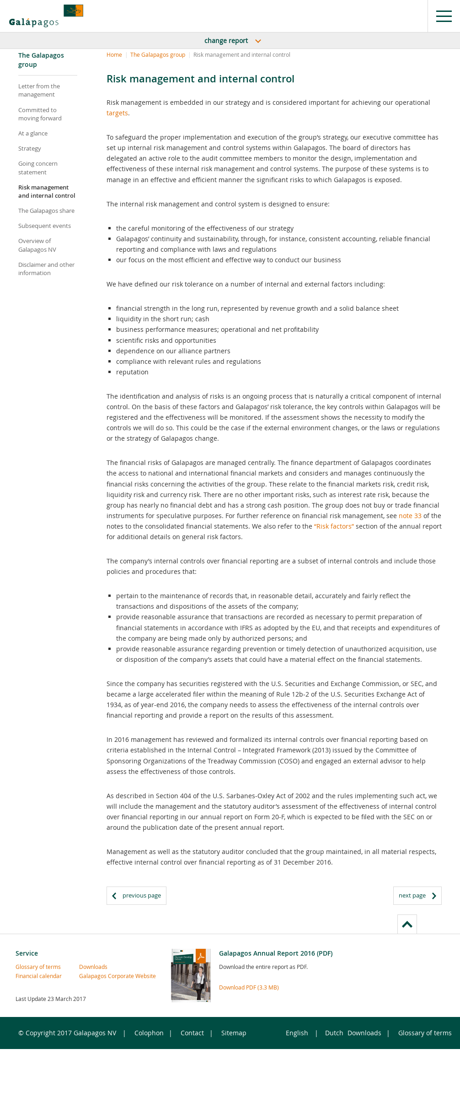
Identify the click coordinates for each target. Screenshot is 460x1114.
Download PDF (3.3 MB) (249, 987)
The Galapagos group (157, 54)
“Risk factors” (334, 526)
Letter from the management (39, 90)
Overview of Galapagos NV (37, 245)
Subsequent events (44, 226)
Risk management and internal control (46, 191)
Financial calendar (31, 975)
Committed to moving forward (40, 114)
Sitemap (233, 1032)
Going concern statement (38, 167)
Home (114, 54)
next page (412, 895)
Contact (192, 1032)
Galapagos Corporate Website (94, 975)
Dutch (334, 1032)
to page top (407, 924)
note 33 (410, 515)
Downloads (93, 966)
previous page (142, 895)
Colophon (149, 1032)
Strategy (29, 148)
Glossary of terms (31, 966)
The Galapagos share (46, 210)
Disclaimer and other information (46, 268)
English (297, 1032)
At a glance (33, 133)
